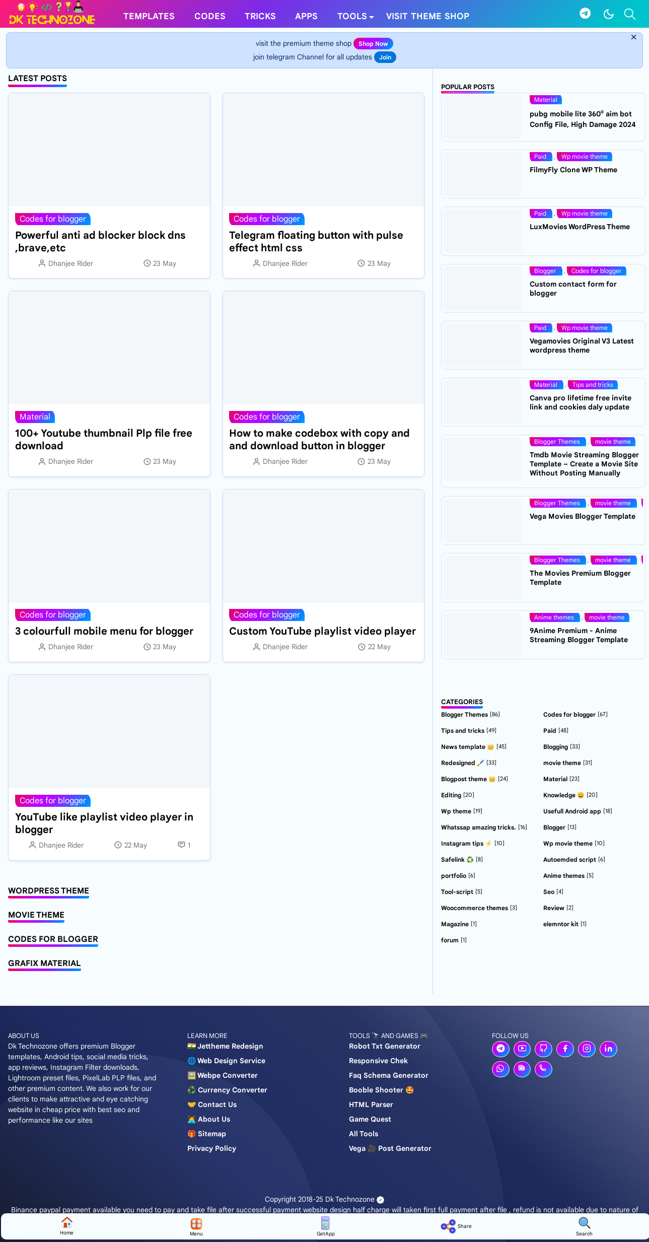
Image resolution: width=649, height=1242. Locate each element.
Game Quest (370, 1119)
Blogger (546, 270)
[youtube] (522, 1049)
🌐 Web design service (226, 1060)
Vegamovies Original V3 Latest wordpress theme (582, 345)
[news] (522, 1069)
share (455, 1226)
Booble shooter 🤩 (381, 1089)
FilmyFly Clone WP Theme (573, 169)
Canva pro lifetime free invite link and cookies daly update (580, 402)
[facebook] (565, 1049)
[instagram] (587, 1049)
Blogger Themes (558, 441)
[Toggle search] (630, 14)
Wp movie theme (584, 156)
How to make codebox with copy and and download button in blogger (319, 439)
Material (35, 417)
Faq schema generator (388, 1075)
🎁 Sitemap (206, 1133)
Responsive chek (378, 1060)
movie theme (613, 441)
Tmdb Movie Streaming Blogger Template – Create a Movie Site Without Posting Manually (584, 463)
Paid (541, 156)
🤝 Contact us (212, 1104)
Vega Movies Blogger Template (582, 516)
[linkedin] (608, 1049)
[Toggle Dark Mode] (609, 14)
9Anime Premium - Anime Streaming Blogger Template (579, 635)
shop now (373, 43)
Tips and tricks (592, 384)
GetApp (326, 1226)
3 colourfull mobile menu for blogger (104, 631)
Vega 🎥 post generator (390, 1148)
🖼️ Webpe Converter (222, 1075)
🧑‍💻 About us (208, 1119)
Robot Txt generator (384, 1046)
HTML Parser (371, 1104)
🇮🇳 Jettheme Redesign (225, 1046)
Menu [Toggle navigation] (196, 1226)
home (67, 1226)
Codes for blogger (53, 219)
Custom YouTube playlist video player (322, 631)
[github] (543, 1049)
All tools (363, 1133)
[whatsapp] (501, 1069)
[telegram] (585, 14)
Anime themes (554, 617)
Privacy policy (211, 1148)
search (584, 1226)
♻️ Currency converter (227, 1089)
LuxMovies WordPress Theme (580, 226)
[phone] (543, 1069)
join (385, 57)
